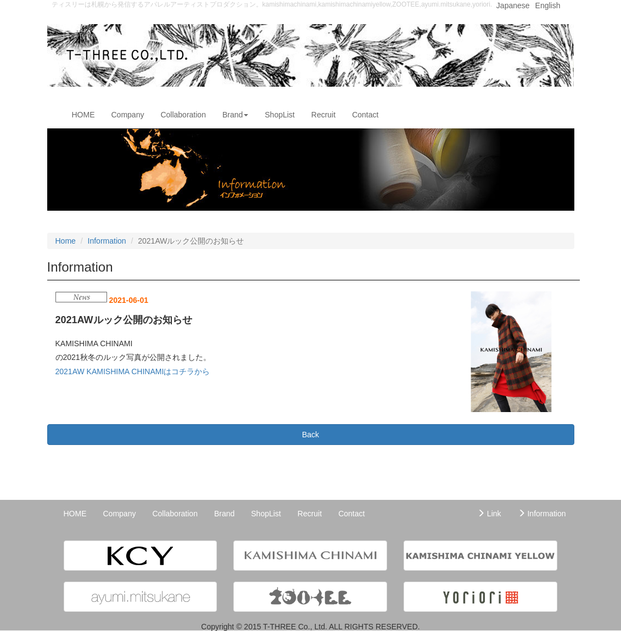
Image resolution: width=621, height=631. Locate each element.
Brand (224, 513)
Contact (365, 114)
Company (127, 114)
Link (489, 513)
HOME (87, 114)
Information (107, 240)
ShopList (279, 114)
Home (65, 240)
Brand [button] (235, 114)
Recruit (323, 114)
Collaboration (183, 114)
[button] (140, 555)
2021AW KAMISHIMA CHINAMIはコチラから (132, 371)
